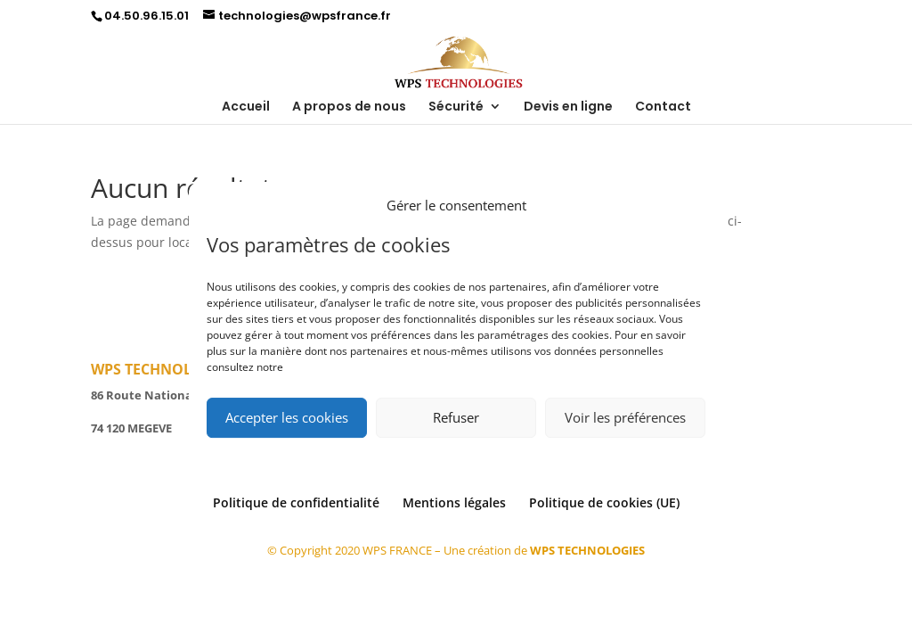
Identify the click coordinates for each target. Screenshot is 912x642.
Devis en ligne (568, 107)
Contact (663, 107)
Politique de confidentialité (296, 502)
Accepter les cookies (286, 417)
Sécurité (456, 107)
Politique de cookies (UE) (604, 502)
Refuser (456, 417)
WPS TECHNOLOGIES (587, 550)
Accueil (246, 107)
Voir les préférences (625, 417)
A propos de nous (349, 107)
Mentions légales (454, 502)
